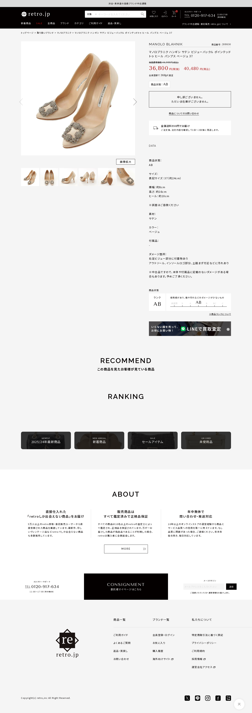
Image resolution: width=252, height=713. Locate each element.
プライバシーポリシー (204, 643)
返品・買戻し (114, 23)
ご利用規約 (198, 651)
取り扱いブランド (45, 32)
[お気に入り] (154, 14)
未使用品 (206, 440)
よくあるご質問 (122, 643)
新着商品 (26, 23)
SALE (39, 23)
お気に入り (159, 643)
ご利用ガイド (96, 23)
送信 (231, 586)
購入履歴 (158, 651)
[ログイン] (165, 14)
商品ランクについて (221, 313)
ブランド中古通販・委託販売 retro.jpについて (205, 23)
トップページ (27, 32)
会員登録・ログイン (164, 635)
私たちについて (202, 619)
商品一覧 (119, 619)
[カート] (174, 14)
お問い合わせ (121, 659)
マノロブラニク (64, 32)
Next (135, 101)
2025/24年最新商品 (46, 440)
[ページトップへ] (239, 704)
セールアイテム (152, 440)
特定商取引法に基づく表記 (207, 635)
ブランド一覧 (161, 619)
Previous (21, 101)
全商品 (51, 23)
